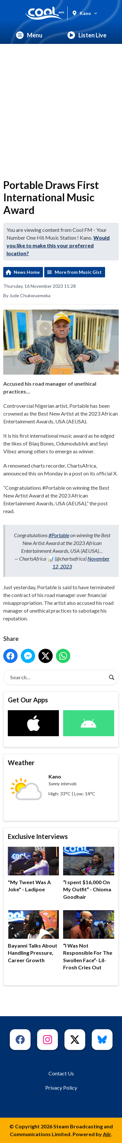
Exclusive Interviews (38, 836)
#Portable (58, 535)
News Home (27, 272)
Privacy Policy (61, 1087)
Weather (21, 762)
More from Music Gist (78, 272)
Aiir (107, 1134)
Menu (29, 35)
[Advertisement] (61, 108)
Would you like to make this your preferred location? (58, 245)
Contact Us (61, 1073)
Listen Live (86, 35)
